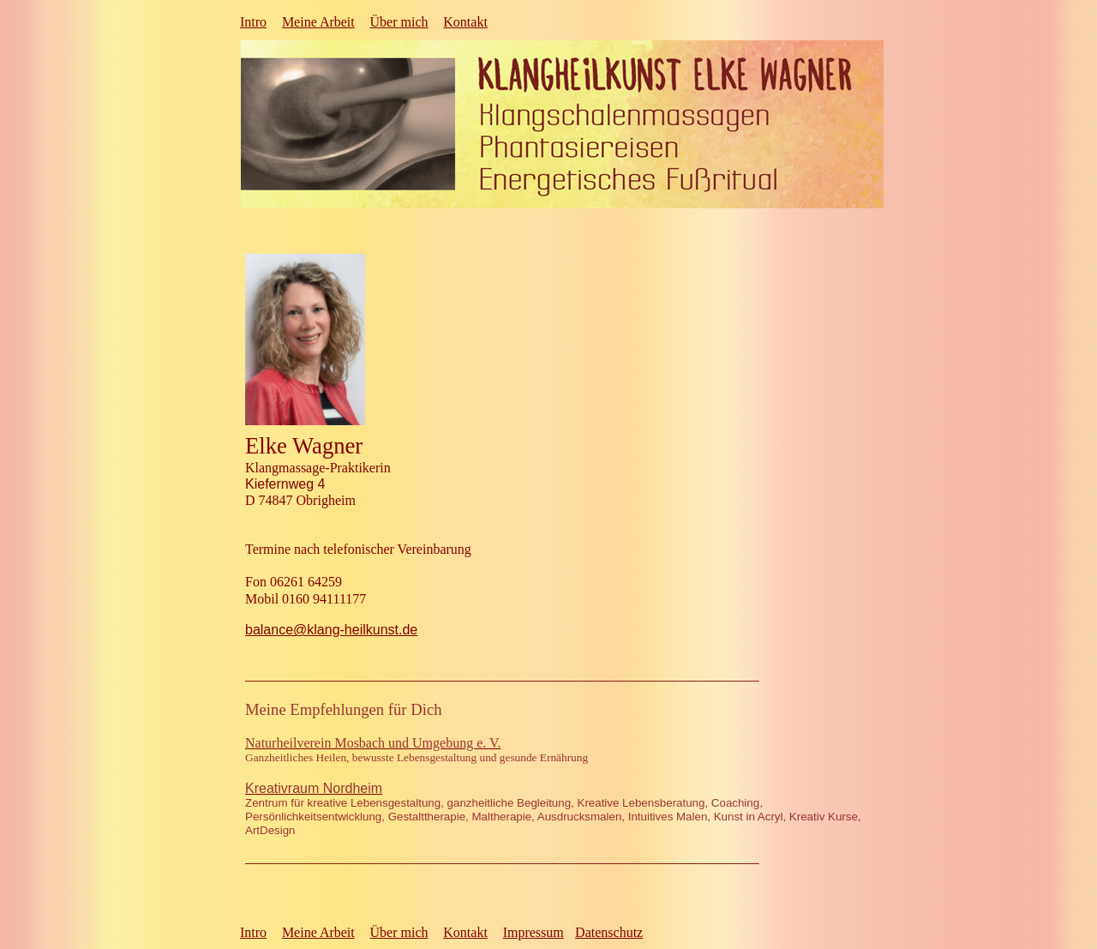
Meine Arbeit (318, 22)
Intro (253, 22)
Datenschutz (609, 932)
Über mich (399, 22)
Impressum (533, 932)
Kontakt (465, 22)
